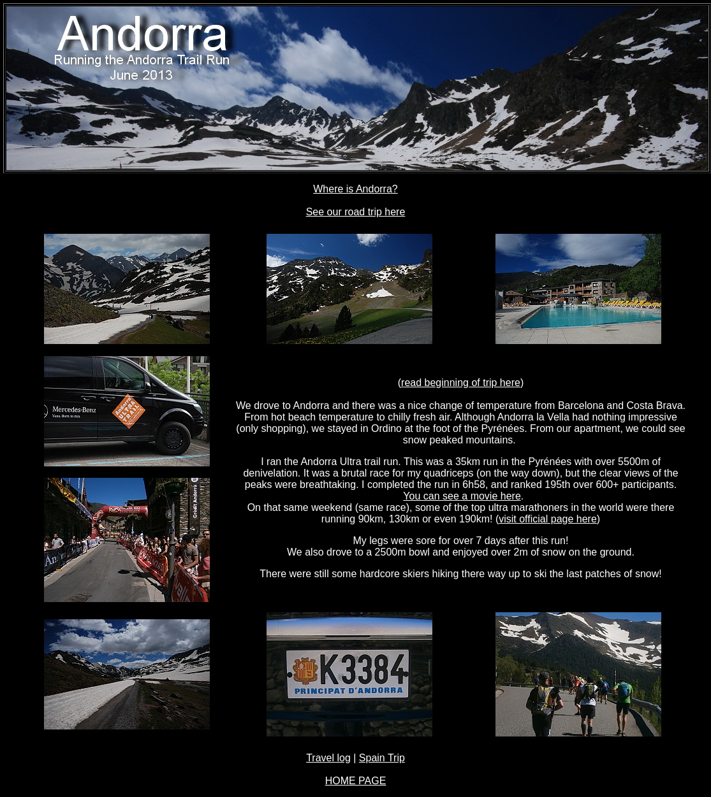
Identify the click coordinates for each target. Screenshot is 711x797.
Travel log (328, 757)
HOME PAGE (355, 780)
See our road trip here (356, 211)
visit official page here (548, 518)
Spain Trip (382, 757)
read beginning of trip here (460, 382)
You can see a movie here (461, 496)
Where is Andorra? (355, 188)
